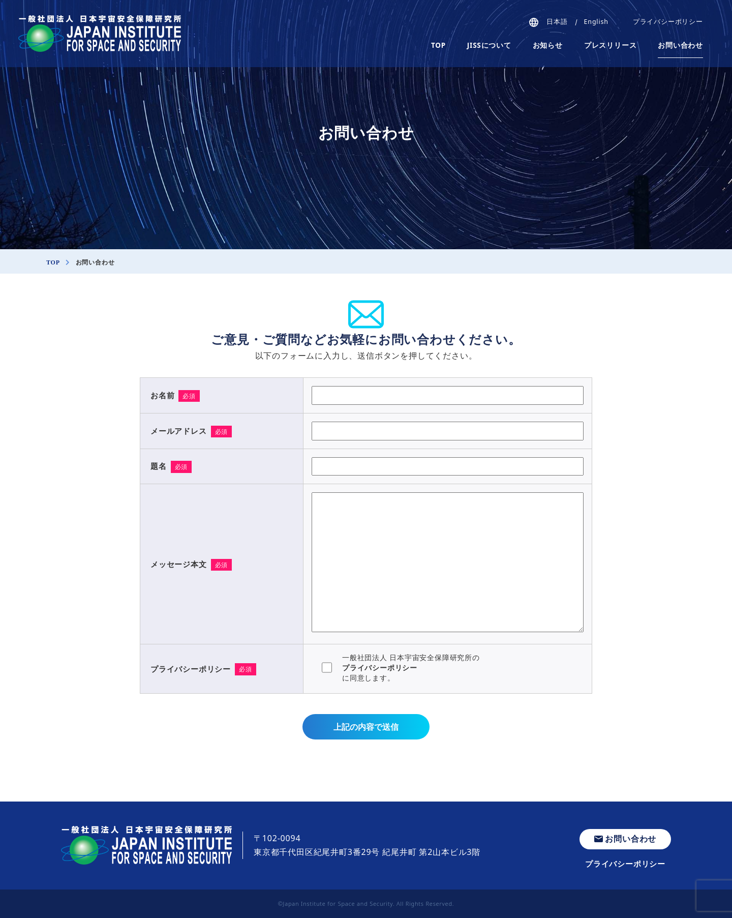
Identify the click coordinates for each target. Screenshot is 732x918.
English (596, 21)
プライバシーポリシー (668, 21)
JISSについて (489, 45)
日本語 (556, 21)
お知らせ (548, 45)
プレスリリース (610, 45)
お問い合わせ (680, 45)
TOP (438, 45)
